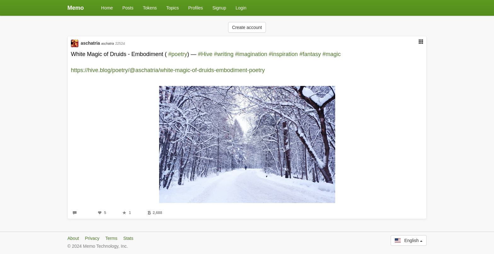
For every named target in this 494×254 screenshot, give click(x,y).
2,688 (154, 213)
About (73, 238)
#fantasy (310, 54)
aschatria (97, 43)
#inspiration (283, 54)
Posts (127, 7)
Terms (111, 238)
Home (107, 7)
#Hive (205, 54)
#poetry (177, 54)
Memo (75, 8)
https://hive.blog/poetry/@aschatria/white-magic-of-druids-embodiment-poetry (168, 70)
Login (241, 7)
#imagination (251, 54)
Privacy (92, 238)
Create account (247, 27)
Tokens (150, 7)
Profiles (195, 7)
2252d (120, 43)
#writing (223, 54)
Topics (172, 7)
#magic (331, 54)
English (408, 240)
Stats (128, 238)
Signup (219, 7)
